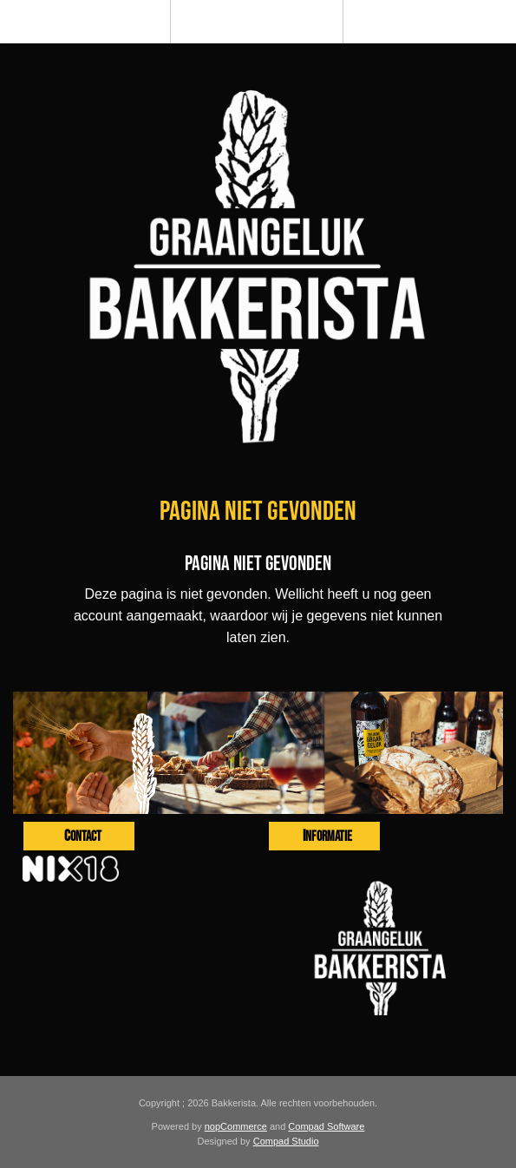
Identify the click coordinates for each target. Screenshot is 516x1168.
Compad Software (326, 1126)
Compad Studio (286, 1141)
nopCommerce (236, 1126)
